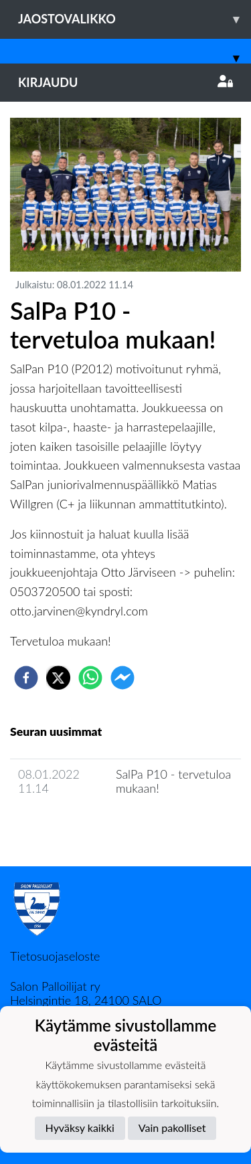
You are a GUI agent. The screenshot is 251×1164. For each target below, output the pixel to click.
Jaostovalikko (134, 19)
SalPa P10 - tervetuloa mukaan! (173, 781)
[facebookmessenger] (122, 678)
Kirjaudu (125, 82)
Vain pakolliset (172, 1127)
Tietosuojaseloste (55, 956)
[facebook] (26, 678)
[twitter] (58, 678)
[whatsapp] (90, 678)
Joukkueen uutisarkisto (78, 826)
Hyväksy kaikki (80, 1127)
